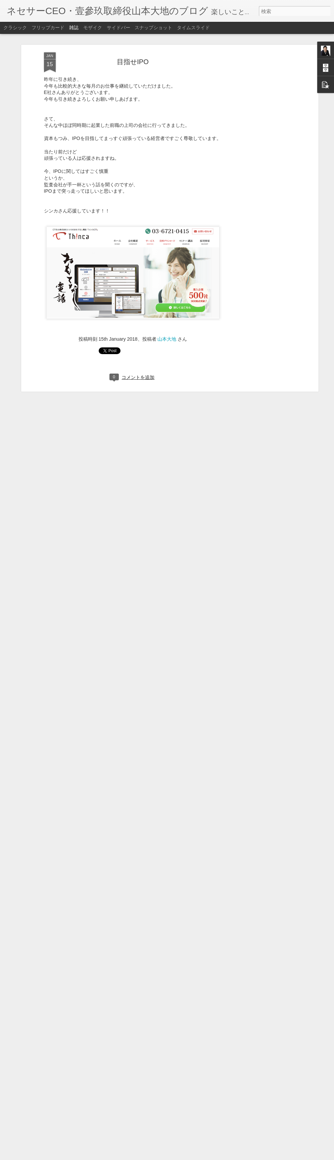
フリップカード (48, 27)
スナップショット (153, 27)
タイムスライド (193, 27)
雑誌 (74, 27)
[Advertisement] (258, 91)
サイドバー (118, 27)
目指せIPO (132, 55)
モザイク (92, 27)
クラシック (15, 27)
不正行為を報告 (208, 1156)
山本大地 (166, 332)
